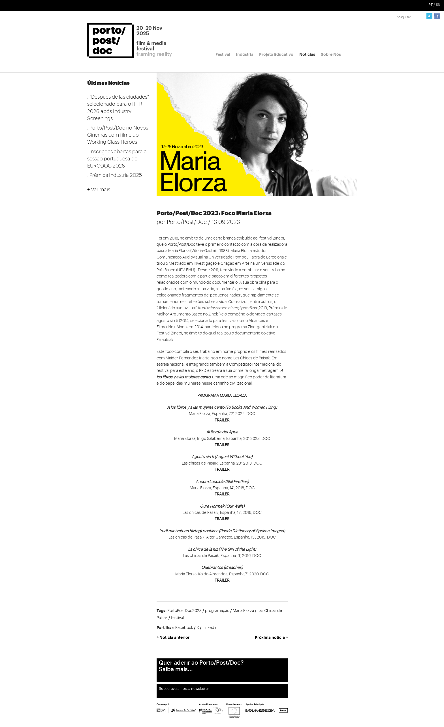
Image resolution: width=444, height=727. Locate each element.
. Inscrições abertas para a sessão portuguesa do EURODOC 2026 (117, 158)
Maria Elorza (243, 611)
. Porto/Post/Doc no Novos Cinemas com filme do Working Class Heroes (117, 135)
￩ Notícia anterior (173, 637)
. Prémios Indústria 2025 (114, 175)
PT (430, 5)
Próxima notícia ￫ (271, 637)
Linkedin (209, 628)
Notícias (307, 54)
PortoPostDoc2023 (184, 611)
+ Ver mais (98, 189)
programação (217, 611)
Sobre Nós (331, 54)
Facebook (184, 628)
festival (177, 618)
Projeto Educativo (276, 54)
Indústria (244, 54)
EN (438, 5)
